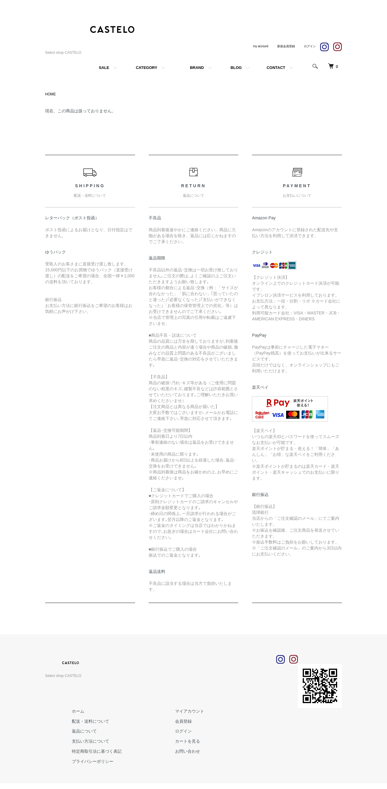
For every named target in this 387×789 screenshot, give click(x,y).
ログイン (183, 731)
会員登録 (183, 721)
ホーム (78, 711)
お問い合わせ (187, 751)
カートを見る (187, 741)
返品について (84, 731)
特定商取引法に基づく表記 (97, 751)
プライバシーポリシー (92, 761)
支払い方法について (90, 741)
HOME (50, 94)
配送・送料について (90, 721)
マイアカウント (189, 711)
